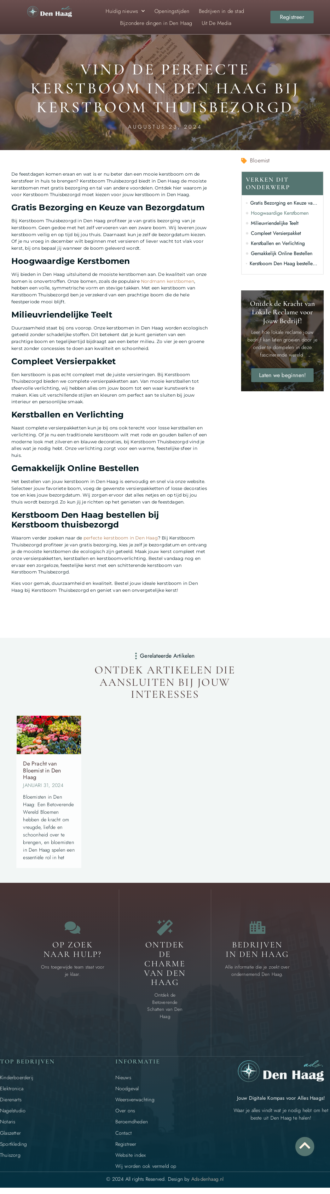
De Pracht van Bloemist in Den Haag (42, 770)
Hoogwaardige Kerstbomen (280, 213)
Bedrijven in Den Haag (257, 949)
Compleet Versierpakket (276, 233)
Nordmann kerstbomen (167, 281)
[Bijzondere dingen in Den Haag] (165, 927)
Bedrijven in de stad (221, 11)
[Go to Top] (304, 1145)
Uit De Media (216, 23)
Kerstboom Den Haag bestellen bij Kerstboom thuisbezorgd (284, 263)
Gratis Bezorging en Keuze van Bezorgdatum (284, 203)
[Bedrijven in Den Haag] (257, 927)
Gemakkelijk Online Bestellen (281, 253)
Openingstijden (171, 11)
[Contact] (72, 927)
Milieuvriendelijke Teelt (274, 223)
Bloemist (260, 160)
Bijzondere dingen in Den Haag (156, 23)
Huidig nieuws (125, 11)
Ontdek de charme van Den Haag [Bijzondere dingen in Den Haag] (165, 963)
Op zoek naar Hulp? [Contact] (72, 949)
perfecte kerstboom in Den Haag (121, 538)
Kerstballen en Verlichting (278, 243)
